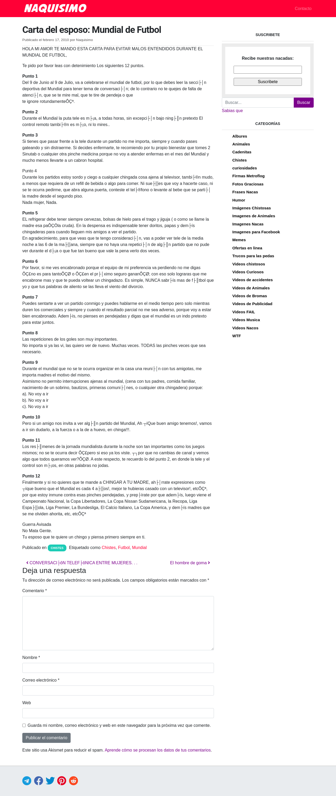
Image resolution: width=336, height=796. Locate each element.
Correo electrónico (40, 680)
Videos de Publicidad (252, 303)
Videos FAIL (243, 312)
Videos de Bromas (249, 296)
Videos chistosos (248, 264)
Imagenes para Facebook (256, 232)
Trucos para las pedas (253, 256)
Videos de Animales (251, 288)
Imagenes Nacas (248, 224)
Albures (239, 136)
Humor (238, 200)
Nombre (31, 657)
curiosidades (244, 168)
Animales (241, 144)
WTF (236, 336)
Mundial (139, 547)
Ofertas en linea (247, 248)
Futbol (124, 547)
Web (26, 703)
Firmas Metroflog (248, 176)
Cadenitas (241, 152)
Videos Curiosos (248, 272)
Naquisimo (84, 40)
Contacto (303, 8)
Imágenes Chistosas (251, 208)
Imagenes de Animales (253, 216)
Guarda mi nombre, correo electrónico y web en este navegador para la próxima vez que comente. (119, 725)
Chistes (57, 548)
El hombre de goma (190, 563)
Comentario (34, 590)
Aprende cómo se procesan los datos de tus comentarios (158, 750)
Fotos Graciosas (248, 184)
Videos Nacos (245, 328)
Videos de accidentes (252, 280)
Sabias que (232, 110)
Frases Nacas (245, 192)
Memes (239, 240)
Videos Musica (246, 320)
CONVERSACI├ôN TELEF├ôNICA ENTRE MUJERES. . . (81, 563)
